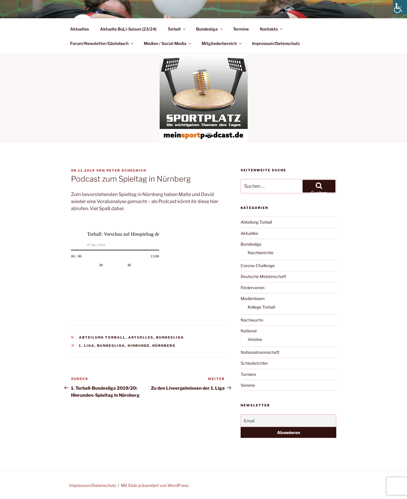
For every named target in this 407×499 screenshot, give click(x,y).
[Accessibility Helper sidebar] (400, 7)
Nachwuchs (252, 319)
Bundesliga (209, 28)
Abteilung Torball (102, 337)
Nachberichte (260, 252)
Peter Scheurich (127, 170)
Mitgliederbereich (222, 43)
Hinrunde (139, 346)
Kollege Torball (261, 306)
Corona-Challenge (258, 265)
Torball (177, 28)
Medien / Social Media (168, 43)
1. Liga (86, 346)
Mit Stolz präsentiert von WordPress (155, 485)
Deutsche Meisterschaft (263, 276)
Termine (241, 28)
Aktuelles (79, 28)
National (248, 330)
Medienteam (253, 298)
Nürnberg (163, 346)
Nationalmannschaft (260, 352)
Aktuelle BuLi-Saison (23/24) (128, 28)
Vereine (255, 339)
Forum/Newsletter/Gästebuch (102, 43)
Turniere (248, 374)
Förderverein (252, 287)
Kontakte (271, 28)
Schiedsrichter (254, 363)
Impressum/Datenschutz (276, 43)
